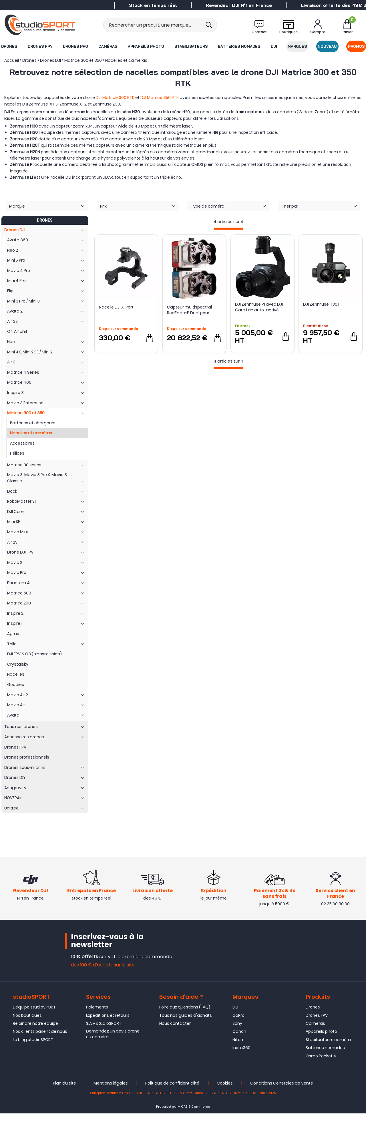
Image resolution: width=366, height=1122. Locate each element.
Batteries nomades (239, 46)
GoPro (238, 1023)
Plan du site (64, 1091)
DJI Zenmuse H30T (321, 304)
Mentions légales (111, 1091)
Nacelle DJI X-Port (116, 307)
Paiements (97, 1015)
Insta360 (241, 1056)
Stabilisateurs (191, 46)
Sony (237, 1032)
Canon (239, 1040)
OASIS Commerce (195, 1115)
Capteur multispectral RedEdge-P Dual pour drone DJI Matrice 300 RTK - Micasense (194, 310)
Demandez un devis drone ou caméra (113, 1042)
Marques (297, 46)
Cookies (225, 1091)
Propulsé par (167, 1115)
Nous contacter (175, 1032)
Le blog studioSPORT (33, 1048)
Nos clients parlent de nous (40, 1040)
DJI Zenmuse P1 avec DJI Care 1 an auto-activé (259, 307)
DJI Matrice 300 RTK (115, 97)
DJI (274, 46)
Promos (356, 46)
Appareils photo (146, 46)
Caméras (107, 46)
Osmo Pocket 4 (321, 1064)
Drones (9, 46)
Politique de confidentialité (172, 1091)
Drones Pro (75, 46)
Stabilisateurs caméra (328, 1048)
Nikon (237, 1048)
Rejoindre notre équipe (35, 1032)
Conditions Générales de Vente (281, 1091)
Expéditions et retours (108, 1023)
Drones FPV (39, 46)
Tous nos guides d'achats (185, 1023)
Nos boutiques (27, 1023)
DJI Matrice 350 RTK (159, 97)
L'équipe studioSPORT (34, 1015)
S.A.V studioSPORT (104, 1032)
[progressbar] (228, 229)
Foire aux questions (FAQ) (184, 1015)
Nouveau (327, 46)
